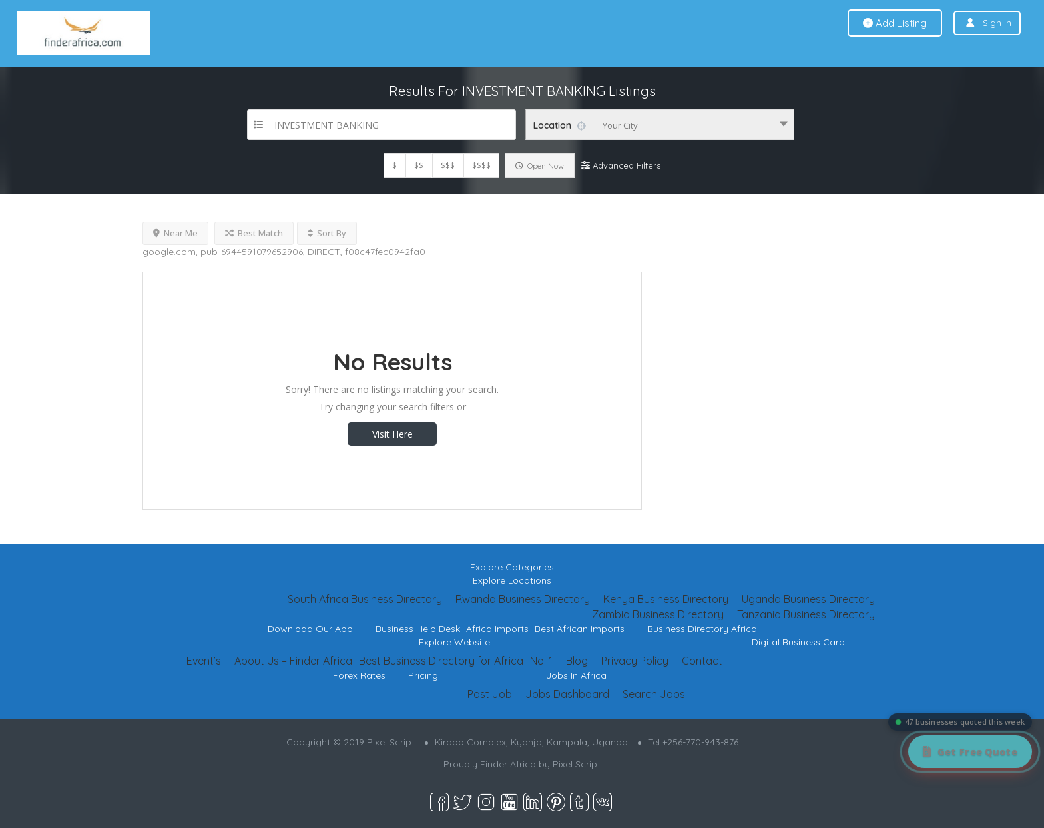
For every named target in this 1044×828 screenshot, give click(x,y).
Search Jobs (654, 694)
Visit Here (392, 434)
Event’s (203, 660)
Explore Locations (512, 580)
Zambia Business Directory (658, 614)
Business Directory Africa (702, 629)
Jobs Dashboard (567, 694)
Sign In (997, 23)
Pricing (423, 675)
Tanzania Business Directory (806, 614)
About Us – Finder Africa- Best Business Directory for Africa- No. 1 (393, 660)
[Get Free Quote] (970, 751)
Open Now (539, 166)
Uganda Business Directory (808, 599)
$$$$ (481, 165)
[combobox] (659, 124)
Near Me (175, 233)
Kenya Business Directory (665, 599)
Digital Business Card (798, 642)
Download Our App (310, 629)
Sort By (327, 233)
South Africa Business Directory (365, 599)
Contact (702, 660)
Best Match (254, 233)
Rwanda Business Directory (522, 599)
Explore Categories (512, 567)
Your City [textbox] (620, 125)
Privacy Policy (634, 660)
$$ (418, 165)
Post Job (489, 694)
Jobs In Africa (576, 675)
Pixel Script (577, 764)
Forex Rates (359, 675)
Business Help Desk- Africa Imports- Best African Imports (500, 629)
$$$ (448, 165)
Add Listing (895, 23)
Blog (577, 660)
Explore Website (454, 642)
